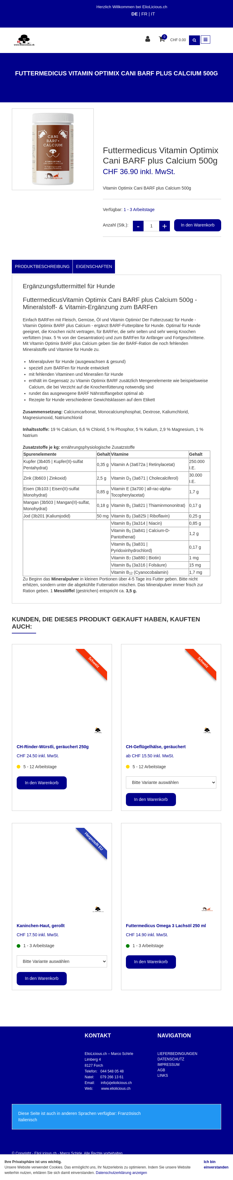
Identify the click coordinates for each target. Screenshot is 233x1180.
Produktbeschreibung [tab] (42, 266)
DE (134, 13)
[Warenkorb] (162, 39)
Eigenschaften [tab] (94, 266)
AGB (161, 1070)
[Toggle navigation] (205, 39)
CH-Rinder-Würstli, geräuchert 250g (53, 746)
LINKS (162, 1075)
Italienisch (27, 1119)
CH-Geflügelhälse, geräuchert (156, 746)
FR (144, 13)
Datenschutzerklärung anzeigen (121, 1173)
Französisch (129, 1113)
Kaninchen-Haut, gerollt (41, 925)
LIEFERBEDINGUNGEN (177, 1054)
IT (153, 13)
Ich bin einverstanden (216, 1164)
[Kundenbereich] (148, 39)
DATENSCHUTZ (170, 1059)
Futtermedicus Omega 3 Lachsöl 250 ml (166, 925)
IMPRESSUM (168, 1065)
